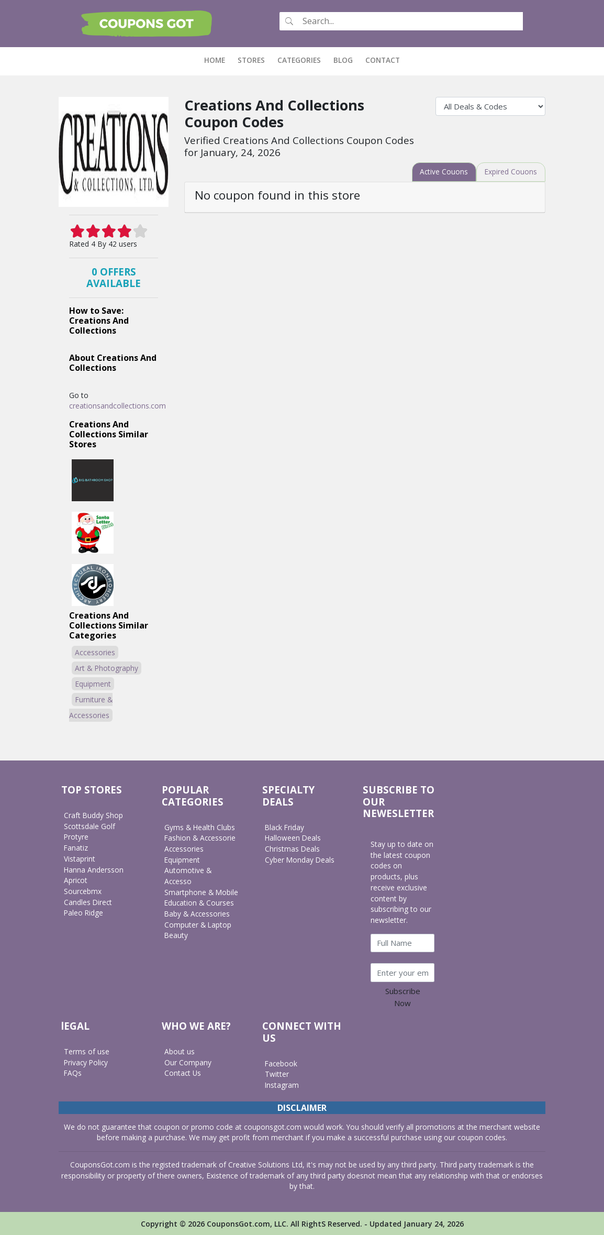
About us (179, 1051)
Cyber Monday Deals (300, 859)
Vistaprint (79, 858)
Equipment (93, 684)
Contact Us (183, 1073)
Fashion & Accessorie (200, 838)
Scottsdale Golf (90, 826)
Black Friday (285, 827)
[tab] (443, 172)
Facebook (281, 1063)
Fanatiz (76, 848)
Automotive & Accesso (187, 875)
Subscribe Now (402, 997)
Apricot (76, 880)
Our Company (187, 1062)
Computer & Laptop (198, 924)
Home (217, 60)
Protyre (76, 837)
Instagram (282, 1085)
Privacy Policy (87, 1062)
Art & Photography (106, 668)
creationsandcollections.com (117, 406)
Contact (382, 60)
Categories (299, 60)
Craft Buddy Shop (94, 815)
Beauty (176, 935)
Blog (343, 60)
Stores (251, 60)
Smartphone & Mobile (201, 892)
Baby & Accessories (197, 914)
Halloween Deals (293, 838)
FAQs (73, 1073)
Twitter (277, 1074)
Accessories (95, 652)
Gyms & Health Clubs (200, 827)
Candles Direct (88, 902)
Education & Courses (199, 903)
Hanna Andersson (94, 869)
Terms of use (86, 1051)
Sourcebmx (83, 891)
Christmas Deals (292, 849)
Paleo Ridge (84, 913)
